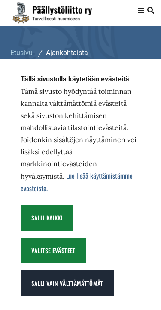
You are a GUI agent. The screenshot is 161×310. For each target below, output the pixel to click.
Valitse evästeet (53, 250)
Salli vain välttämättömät (67, 283)
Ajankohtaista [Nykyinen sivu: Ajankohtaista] (67, 53)
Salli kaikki (47, 217)
